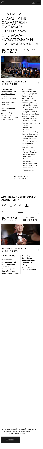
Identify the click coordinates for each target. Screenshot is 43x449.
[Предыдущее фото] (3, 67)
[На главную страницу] (14, 2)
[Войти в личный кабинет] (33, 3)
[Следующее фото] (37, 67)
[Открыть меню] (38, 3)
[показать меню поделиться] (37, 83)
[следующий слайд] (38, 212)
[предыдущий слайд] (2, 212)
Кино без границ (20, 177)
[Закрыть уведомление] (10, 440)
